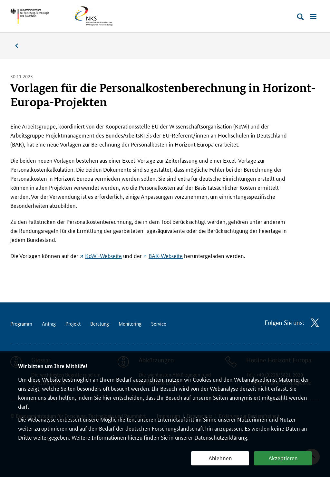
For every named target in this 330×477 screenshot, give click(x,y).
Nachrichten (20, 46)
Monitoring (130, 323)
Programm (21, 323)
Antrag (49, 323)
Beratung (99, 323)
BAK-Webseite (166, 255)
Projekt (73, 323)
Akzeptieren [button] (283, 458)
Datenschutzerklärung (220, 437)
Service (158, 323)
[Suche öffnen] (300, 17)
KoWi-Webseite (103, 255)
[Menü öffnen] (313, 17)
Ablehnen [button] (220, 458)
